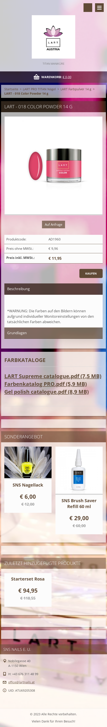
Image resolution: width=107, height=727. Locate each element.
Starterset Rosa (28, 579)
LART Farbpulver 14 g (75, 89)
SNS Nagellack (28, 485)
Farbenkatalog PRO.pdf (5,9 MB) (45, 383)
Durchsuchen (88, 7)
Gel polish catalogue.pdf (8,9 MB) (46, 391)
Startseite (11, 89)
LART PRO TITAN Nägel (39, 89)
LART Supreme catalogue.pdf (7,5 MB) (52, 376)
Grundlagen (17, 333)
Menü (99, 7)
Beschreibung (18, 288)
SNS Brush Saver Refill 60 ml (79, 503)
